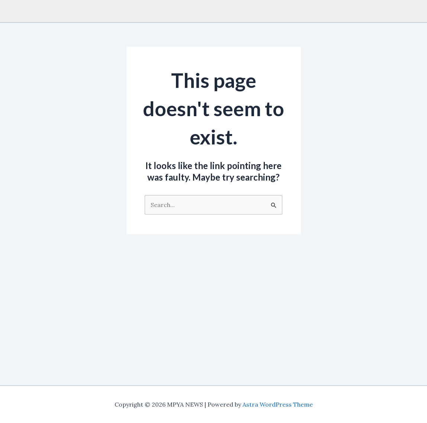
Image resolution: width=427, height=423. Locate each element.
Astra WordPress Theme (278, 404)
